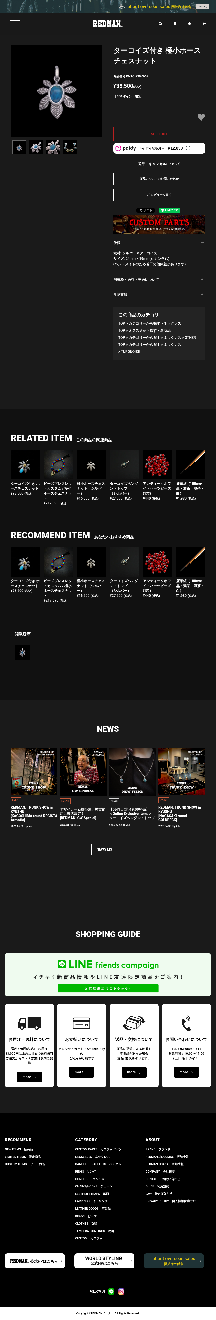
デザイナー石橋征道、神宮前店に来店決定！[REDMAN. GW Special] (83, 813)
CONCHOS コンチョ (89, 1179)
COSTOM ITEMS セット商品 (25, 1164)
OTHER (190, 338)
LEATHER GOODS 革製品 (93, 1209)
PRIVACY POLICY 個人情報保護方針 (171, 1201)
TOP (121, 323)
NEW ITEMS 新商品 (19, 1149)
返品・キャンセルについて (159, 164)
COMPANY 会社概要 (160, 1171)
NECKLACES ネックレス (92, 1157)
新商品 (165, 330)
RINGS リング (85, 1171)
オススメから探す (143, 330)
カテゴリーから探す (144, 323)
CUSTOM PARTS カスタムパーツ (98, 1149)
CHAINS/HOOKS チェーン (93, 1186)
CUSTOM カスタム (88, 1238)
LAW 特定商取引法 (159, 1194)
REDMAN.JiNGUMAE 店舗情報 (167, 1157)
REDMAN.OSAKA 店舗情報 (165, 1164)
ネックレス (172, 323)
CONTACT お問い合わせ (163, 1179)
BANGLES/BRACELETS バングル (98, 1164)
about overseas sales (174, 1261)
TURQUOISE (130, 352)
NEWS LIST (105, 849)
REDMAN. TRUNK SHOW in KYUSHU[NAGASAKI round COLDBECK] (179, 813)
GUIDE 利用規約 (157, 1186)
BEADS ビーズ (86, 1216)
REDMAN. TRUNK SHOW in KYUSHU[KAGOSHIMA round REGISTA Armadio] (34, 813)
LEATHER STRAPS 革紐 (92, 1194)
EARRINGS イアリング (91, 1201)
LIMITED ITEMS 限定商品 (23, 1157)
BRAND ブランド (158, 1149)
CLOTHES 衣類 (86, 1223)
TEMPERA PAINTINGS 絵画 (94, 1231)
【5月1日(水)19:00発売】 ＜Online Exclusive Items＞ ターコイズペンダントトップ (132, 813)
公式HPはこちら (44, 1261)
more (202, 6)
